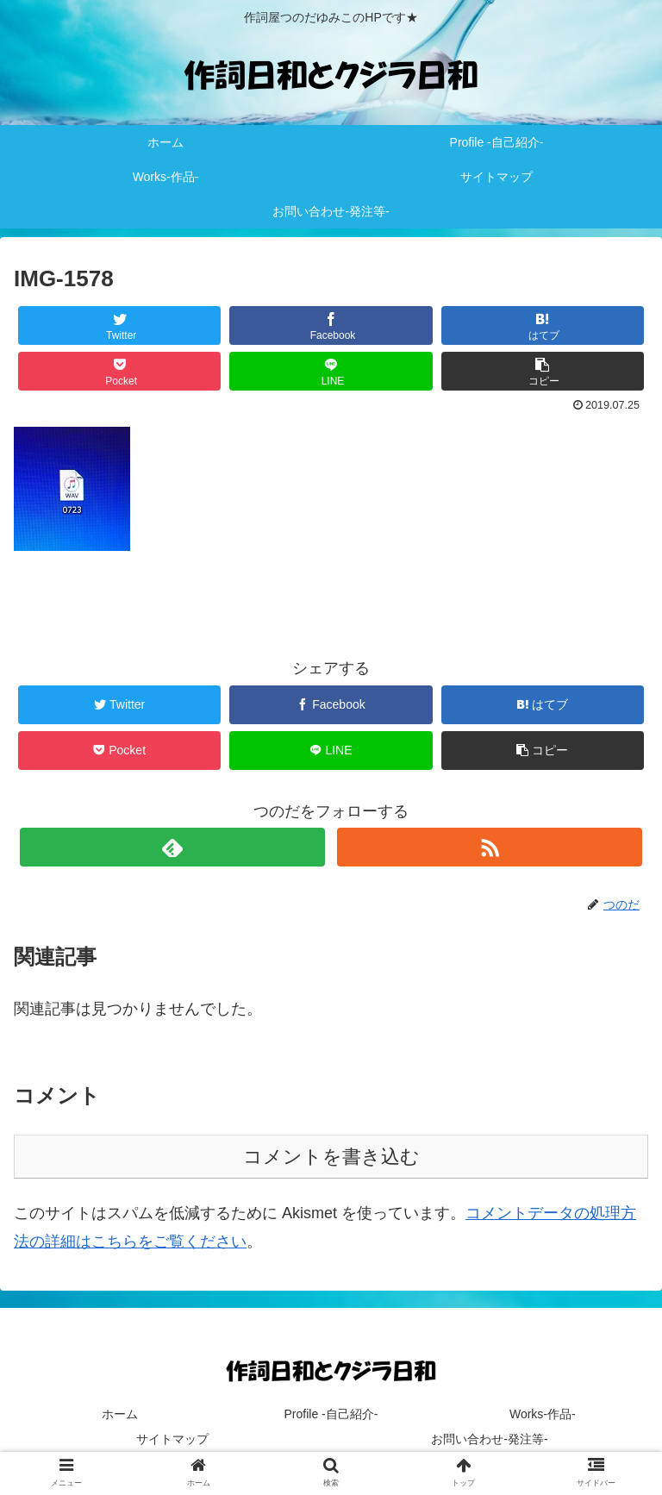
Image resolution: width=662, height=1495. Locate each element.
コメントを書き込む (331, 1156)
